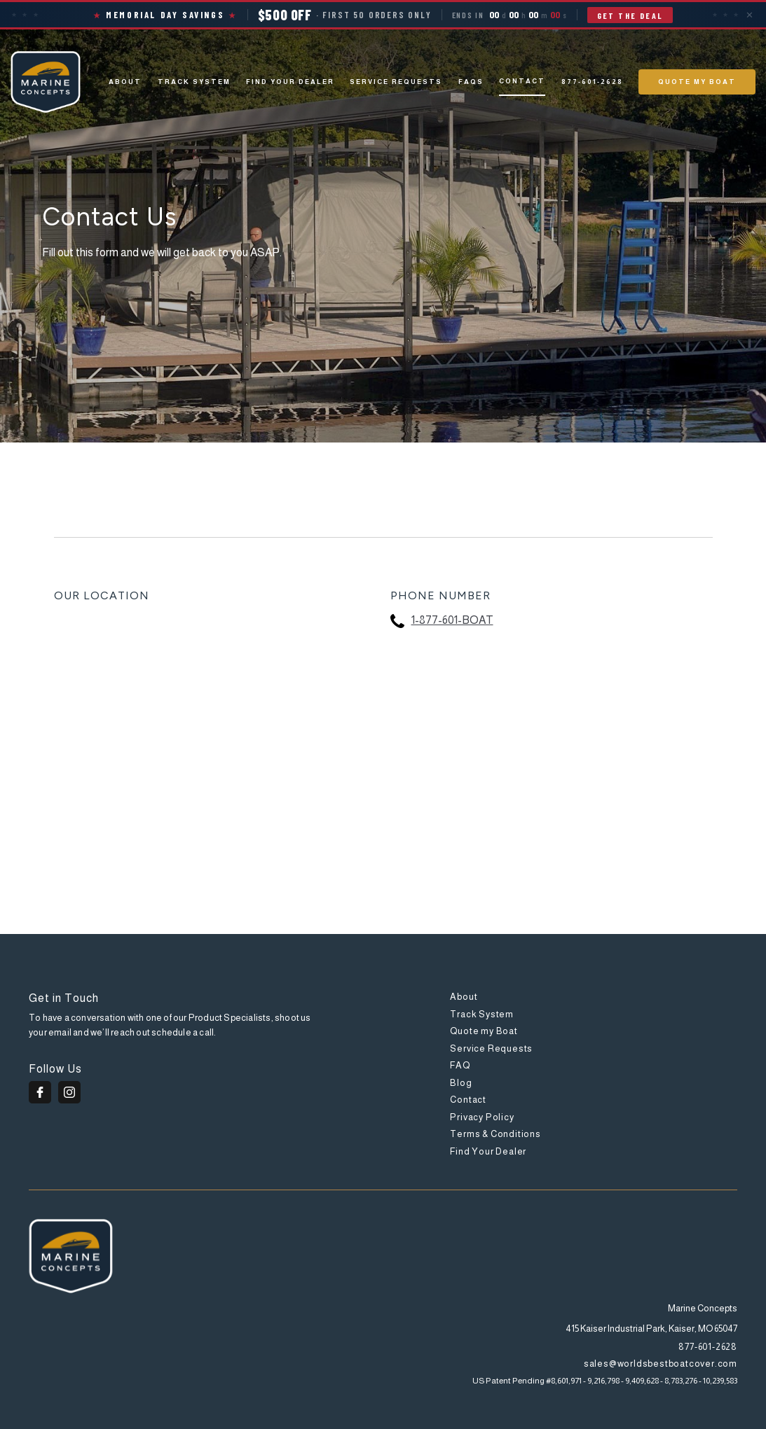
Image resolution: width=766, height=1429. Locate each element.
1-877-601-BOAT (452, 620)
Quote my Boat (483, 1031)
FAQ (460, 1065)
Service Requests (396, 81)
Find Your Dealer (290, 81)
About (125, 81)
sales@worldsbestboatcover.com (660, 1363)
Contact (522, 81)
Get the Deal (630, 15)
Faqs (471, 81)
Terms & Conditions (495, 1134)
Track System (482, 1014)
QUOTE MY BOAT (697, 81)
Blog (461, 1083)
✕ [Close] (749, 14)
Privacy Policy (482, 1117)
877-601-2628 (592, 81)
